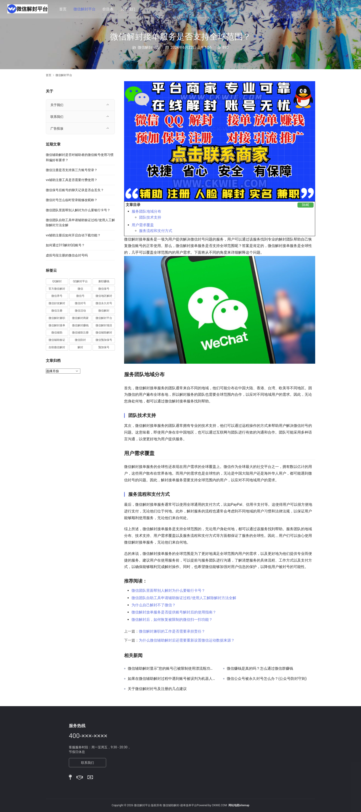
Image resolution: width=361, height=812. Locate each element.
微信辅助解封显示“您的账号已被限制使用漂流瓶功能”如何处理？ (172, 668)
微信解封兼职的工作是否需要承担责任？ (172, 631)
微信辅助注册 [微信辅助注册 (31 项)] (80, 332)
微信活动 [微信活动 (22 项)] (80, 310)
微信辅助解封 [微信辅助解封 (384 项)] (104, 332)
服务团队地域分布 (146, 211)
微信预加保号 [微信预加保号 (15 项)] (104, 340)
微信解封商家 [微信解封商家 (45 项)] (80, 318)
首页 (64, 9)
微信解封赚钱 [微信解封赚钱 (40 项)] (80, 325)
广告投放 (56, 128)
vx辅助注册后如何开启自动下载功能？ (73, 235)
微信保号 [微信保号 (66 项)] (103, 288)
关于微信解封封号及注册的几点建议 (157, 689)
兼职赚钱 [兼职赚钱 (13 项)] (103, 281)
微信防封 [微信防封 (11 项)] (80, 340)
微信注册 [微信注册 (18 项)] (56, 310)
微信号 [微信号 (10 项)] (80, 295)
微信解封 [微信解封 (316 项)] (103, 310)
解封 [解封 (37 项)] (80, 347)
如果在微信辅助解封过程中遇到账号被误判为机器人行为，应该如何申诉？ (172, 679)
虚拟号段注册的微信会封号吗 (67, 255)
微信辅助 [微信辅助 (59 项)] (56, 332)
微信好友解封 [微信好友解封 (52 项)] (57, 303)
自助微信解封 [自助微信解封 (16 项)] (57, 347)
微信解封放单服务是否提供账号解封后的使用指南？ (173, 612)
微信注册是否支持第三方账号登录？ (71, 170)
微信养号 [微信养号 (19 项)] (56, 295)
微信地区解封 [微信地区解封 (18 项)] (104, 295)
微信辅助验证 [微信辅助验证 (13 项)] (57, 340)
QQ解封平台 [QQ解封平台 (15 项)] (80, 281)
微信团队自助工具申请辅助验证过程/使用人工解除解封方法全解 (183, 598)
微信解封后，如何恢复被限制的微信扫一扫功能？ (172, 619)
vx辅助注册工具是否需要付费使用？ (71, 180)
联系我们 (56, 117)
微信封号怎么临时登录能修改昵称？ (71, 200)
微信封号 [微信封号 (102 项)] (80, 303)
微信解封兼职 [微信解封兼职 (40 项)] (57, 318)
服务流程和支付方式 (155, 231)
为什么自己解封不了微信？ (153, 605)
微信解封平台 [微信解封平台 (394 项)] (104, 318)
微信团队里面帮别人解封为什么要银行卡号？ (168, 590)
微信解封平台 (86, 9)
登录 (338, 9)
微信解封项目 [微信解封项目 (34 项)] (104, 325)
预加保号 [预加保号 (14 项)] (103, 347)
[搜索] (325, 9)
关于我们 (129, 9)
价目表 (109, 9)
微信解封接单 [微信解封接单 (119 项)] (57, 325)
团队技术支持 (150, 217)
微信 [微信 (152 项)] (80, 288)
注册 (350, 9)
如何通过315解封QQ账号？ (65, 245)
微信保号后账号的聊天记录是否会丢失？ (75, 190)
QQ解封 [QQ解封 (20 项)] (57, 281)
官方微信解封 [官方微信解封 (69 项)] (57, 288)
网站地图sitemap (238, 805)
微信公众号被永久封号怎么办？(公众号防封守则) (267, 679)
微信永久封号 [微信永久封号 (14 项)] (104, 303)
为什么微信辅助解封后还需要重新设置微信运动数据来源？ (187, 640)
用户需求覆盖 (143, 225)
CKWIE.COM (219, 805)
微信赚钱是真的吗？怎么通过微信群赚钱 (260, 668)
